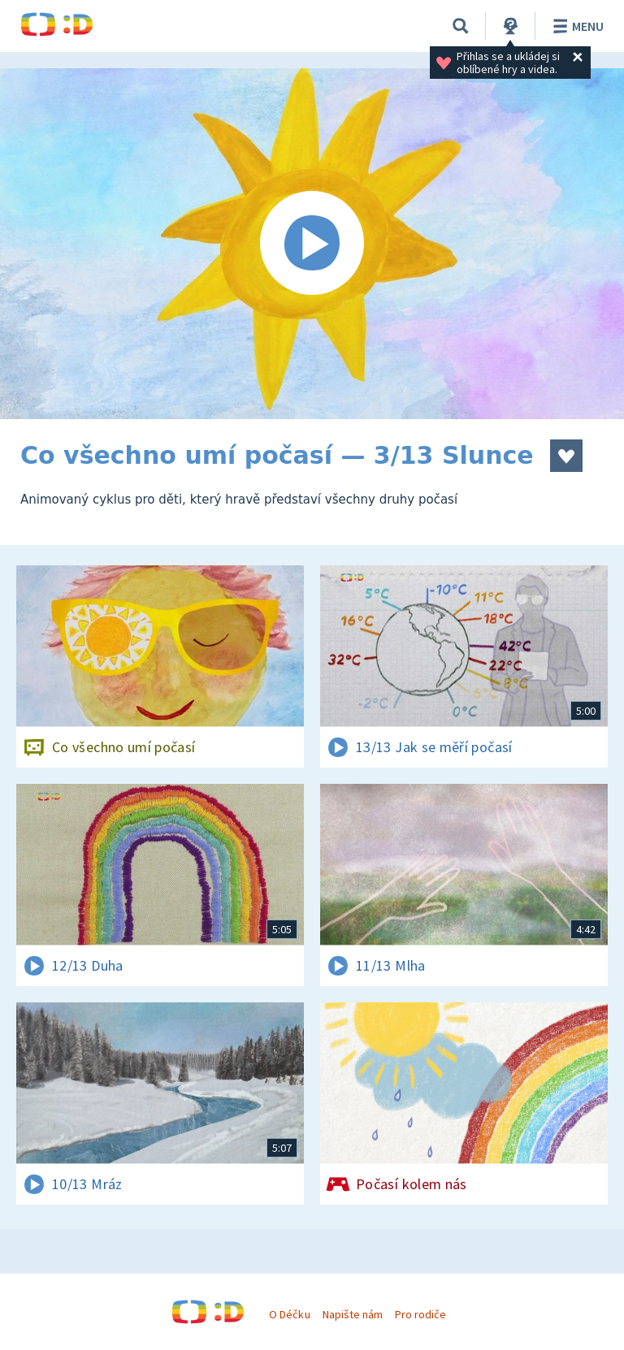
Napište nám (353, 1314)
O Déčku (289, 1314)
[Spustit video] (312, 243)
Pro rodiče (420, 1314)
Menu (576, 26)
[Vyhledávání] (460, 26)
